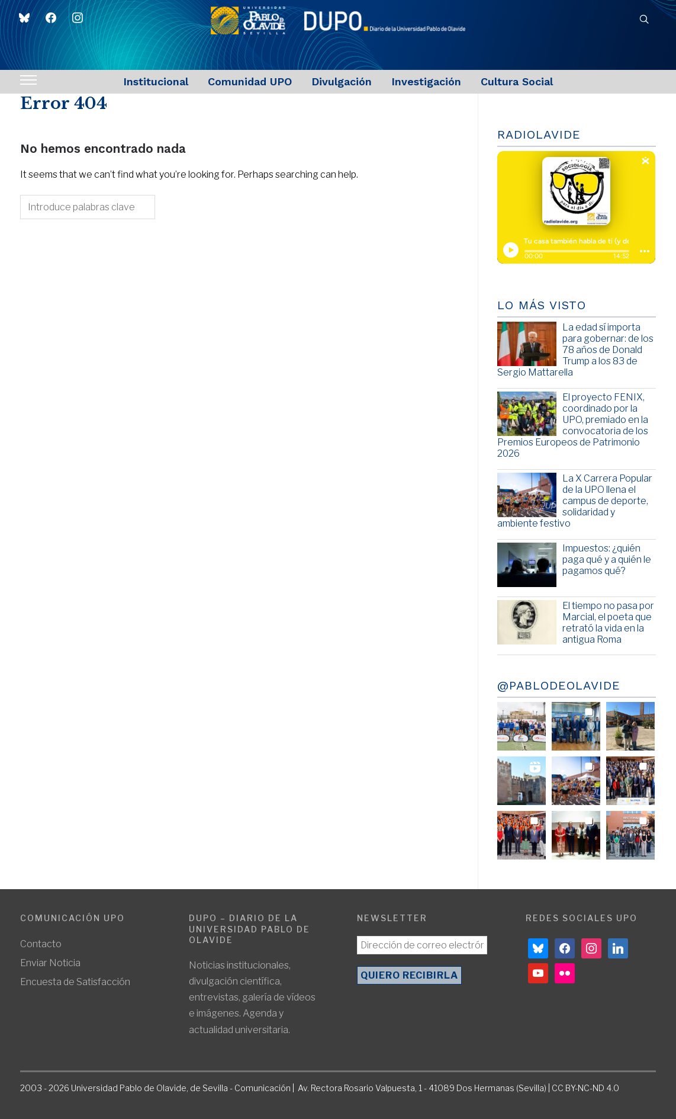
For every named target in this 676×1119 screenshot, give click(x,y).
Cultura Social (517, 81)
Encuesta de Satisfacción (75, 981)
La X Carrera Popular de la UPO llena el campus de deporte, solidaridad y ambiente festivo (574, 501)
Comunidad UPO (250, 81)
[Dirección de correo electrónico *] (422, 945)
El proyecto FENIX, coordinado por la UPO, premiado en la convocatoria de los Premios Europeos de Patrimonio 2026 (572, 426)
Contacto (41, 944)
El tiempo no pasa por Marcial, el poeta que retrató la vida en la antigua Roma (608, 623)
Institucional (155, 81)
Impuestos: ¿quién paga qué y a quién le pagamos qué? (606, 559)
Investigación (426, 81)
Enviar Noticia (50, 963)
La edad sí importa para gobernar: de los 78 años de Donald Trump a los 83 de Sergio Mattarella (575, 350)
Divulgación (341, 81)
